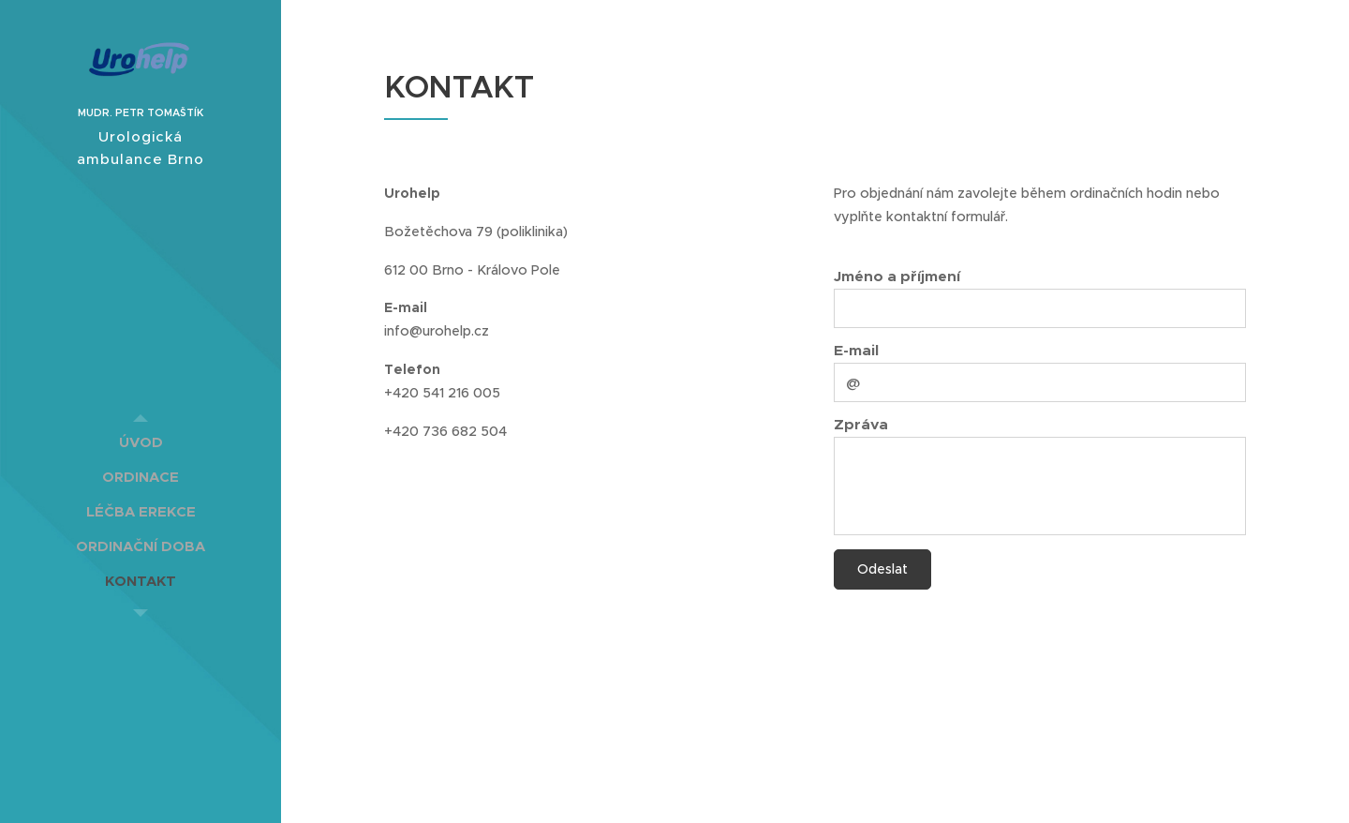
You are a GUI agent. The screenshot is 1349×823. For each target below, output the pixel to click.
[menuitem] (140, 442)
